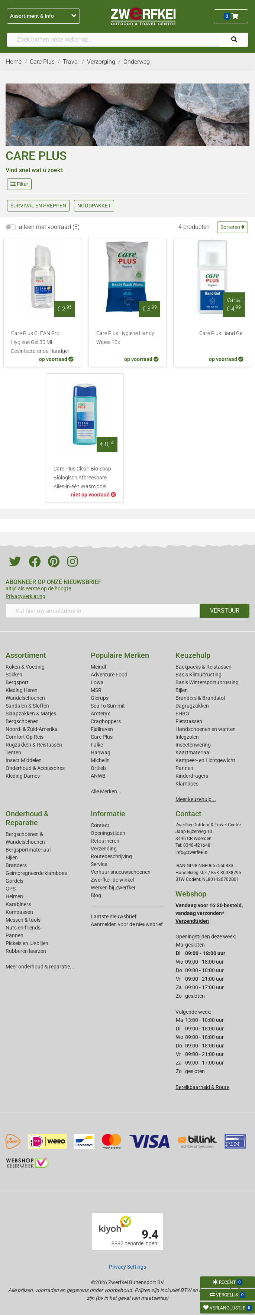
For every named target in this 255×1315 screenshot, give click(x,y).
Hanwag (100, 752)
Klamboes (186, 784)
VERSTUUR (224, 610)
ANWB (98, 776)
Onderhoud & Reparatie (27, 818)
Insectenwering (193, 745)
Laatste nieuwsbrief (113, 916)
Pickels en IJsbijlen (27, 943)
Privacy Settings (127, 1267)
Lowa (97, 682)
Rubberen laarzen (26, 951)
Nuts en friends (23, 928)
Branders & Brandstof (200, 698)
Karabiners (18, 904)
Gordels (14, 881)
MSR (96, 690)
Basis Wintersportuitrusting (207, 682)
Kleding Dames (23, 776)
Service (99, 864)
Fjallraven (102, 729)
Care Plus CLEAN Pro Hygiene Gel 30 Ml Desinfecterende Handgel (40, 342)
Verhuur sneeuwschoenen (121, 872)
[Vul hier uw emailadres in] (103, 611)
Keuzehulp (192, 655)
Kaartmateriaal (192, 752)
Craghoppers (106, 721)
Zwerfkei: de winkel (112, 880)
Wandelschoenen (25, 698)
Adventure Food (109, 675)
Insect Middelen (24, 760)
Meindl (98, 667)
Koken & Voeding (25, 667)
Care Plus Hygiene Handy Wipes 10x (125, 337)
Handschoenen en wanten (205, 729)
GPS (11, 889)
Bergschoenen (22, 721)
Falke (97, 745)
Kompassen (19, 912)
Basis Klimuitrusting (198, 675)
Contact (100, 825)
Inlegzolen (187, 737)
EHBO (182, 713)
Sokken (14, 675)
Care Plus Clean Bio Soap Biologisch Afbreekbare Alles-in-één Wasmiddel (82, 478)
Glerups (100, 698)
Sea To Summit (108, 706)
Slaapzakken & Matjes (31, 713)
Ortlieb (98, 768)
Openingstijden (108, 833)
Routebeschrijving (111, 856)
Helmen (14, 896)
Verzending (104, 849)
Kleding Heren (22, 690)
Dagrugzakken (192, 706)
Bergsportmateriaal (28, 850)
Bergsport (17, 682)
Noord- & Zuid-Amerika (32, 729)
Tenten (13, 752)
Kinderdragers (191, 776)
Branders (16, 865)
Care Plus (102, 737)
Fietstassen (188, 721)
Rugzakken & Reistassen (34, 745)
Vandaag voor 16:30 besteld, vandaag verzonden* (209, 913)
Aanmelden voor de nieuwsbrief (127, 924)
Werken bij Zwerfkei (113, 888)
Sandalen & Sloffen (27, 706)
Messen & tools (23, 920)
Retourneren (105, 841)
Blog (96, 895)
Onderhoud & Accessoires (35, 768)
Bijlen (181, 690)
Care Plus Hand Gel (221, 333)
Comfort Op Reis (24, 737)
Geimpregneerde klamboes (36, 873)
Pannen (14, 935)
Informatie (108, 813)
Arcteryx (100, 713)
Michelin (100, 760)
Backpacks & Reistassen (203, 667)
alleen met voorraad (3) (49, 226)
